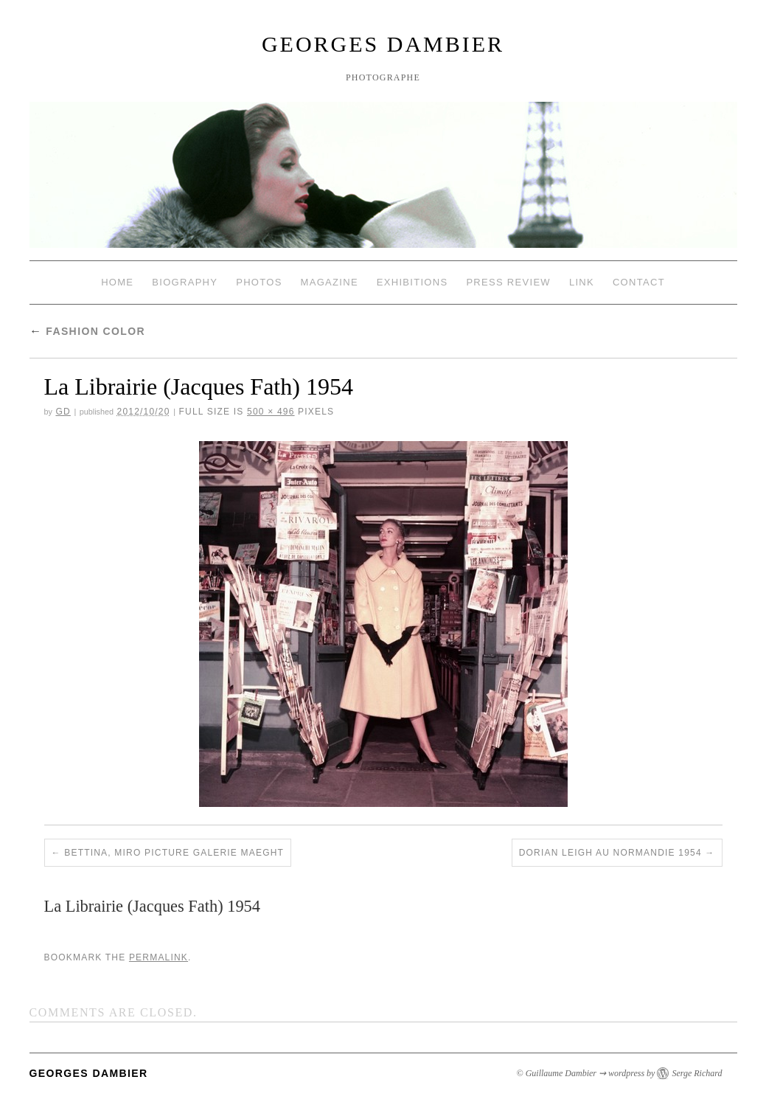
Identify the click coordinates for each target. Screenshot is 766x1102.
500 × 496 (271, 411)
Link (581, 282)
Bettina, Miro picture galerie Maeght (174, 853)
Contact (639, 282)
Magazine (329, 282)
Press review (508, 282)
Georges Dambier (383, 44)
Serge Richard (697, 1073)
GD (62, 411)
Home (117, 282)
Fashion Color (87, 331)
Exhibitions (412, 282)
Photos (259, 282)
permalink (158, 957)
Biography (184, 282)
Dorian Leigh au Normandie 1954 (610, 853)
